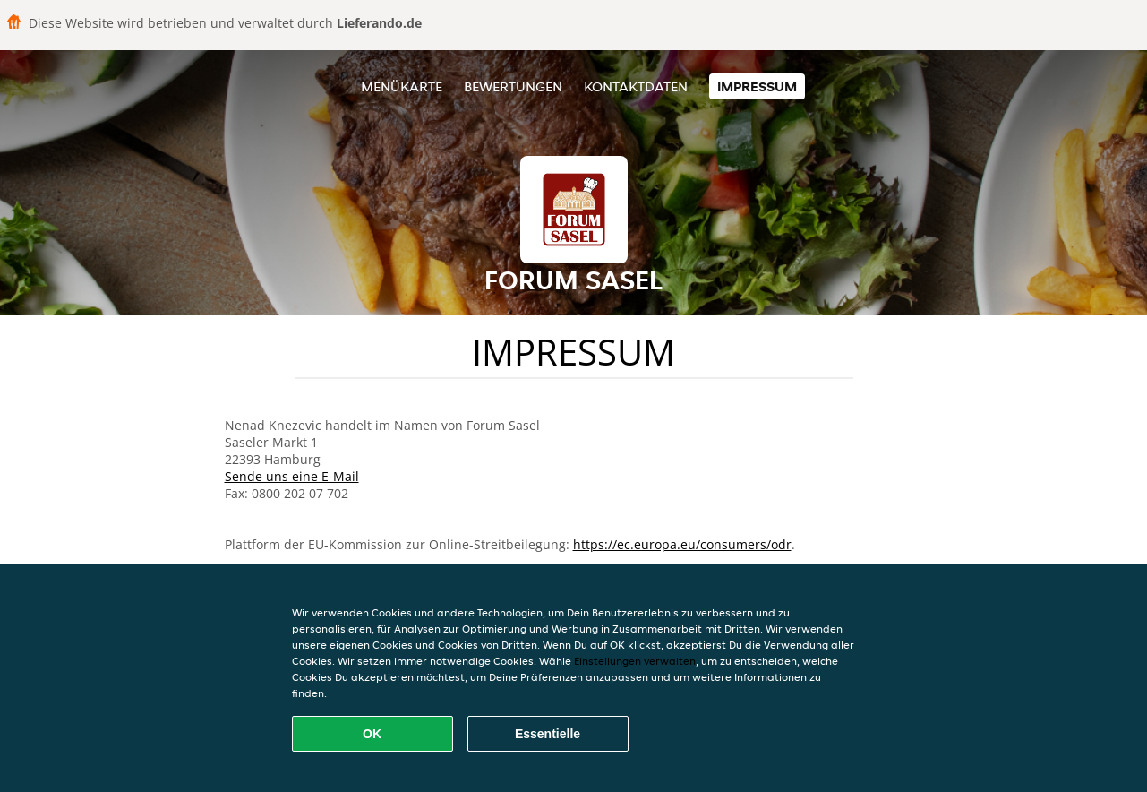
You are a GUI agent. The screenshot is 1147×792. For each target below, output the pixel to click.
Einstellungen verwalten (635, 660)
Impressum (757, 86)
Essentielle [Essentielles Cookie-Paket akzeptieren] (547, 734)
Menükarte (401, 86)
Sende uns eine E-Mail (292, 476)
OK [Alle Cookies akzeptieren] (372, 734)
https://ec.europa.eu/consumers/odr (682, 544)
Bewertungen (513, 86)
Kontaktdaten (636, 86)
